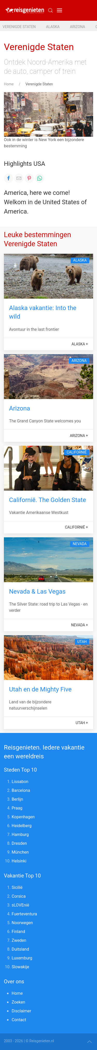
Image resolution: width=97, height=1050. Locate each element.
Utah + (82, 723)
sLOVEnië (20, 905)
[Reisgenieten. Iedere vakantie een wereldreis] (24, 10)
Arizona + (79, 436)
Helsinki (19, 861)
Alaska (52, 27)
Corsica (19, 896)
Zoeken (18, 1002)
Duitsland (20, 949)
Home (9, 84)
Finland (18, 931)
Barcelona (21, 790)
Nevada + (79, 625)
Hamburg (20, 834)
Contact (19, 1019)
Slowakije (20, 966)
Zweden (19, 940)
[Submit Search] (50, 10)
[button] (59, 10)
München (20, 852)
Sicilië (17, 887)
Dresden (19, 843)
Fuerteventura (24, 913)
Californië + (76, 527)
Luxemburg (22, 958)
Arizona (77, 27)
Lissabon (20, 781)
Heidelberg (22, 825)
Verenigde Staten (19, 27)
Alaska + (79, 344)
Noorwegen (22, 922)
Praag (17, 808)
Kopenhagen (23, 816)
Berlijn (17, 799)
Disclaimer (21, 1010)
